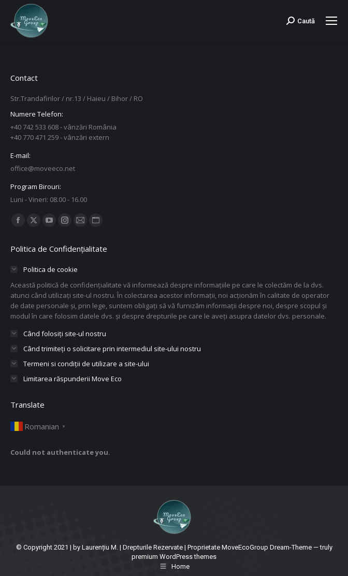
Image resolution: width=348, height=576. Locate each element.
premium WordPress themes (174, 556)
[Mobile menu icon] (331, 21)
